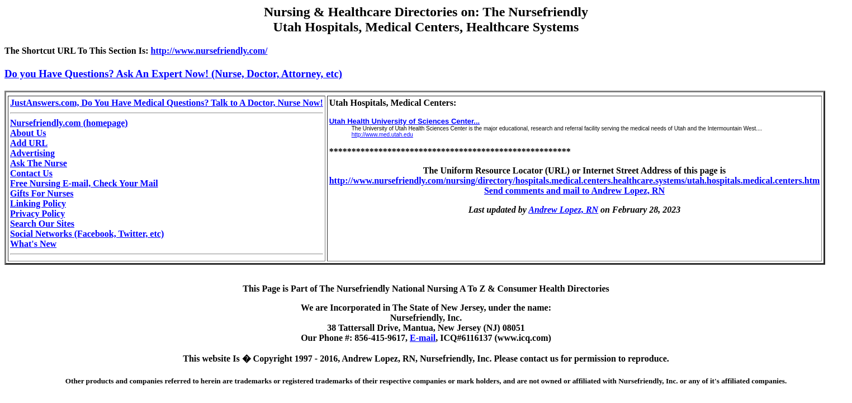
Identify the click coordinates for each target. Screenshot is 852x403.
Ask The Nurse (38, 163)
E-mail (423, 338)
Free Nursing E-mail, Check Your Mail (84, 183)
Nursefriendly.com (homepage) (69, 123)
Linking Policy (38, 203)
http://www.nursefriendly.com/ (209, 50)
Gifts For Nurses (41, 193)
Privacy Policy (37, 213)
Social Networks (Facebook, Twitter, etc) (87, 233)
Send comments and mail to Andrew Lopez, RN (574, 190)
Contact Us (31, 173)
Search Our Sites (42, 223)
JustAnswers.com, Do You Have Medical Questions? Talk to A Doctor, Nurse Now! (166, 102)
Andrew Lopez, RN (563, 209)
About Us (28, 133)
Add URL (29, 143)
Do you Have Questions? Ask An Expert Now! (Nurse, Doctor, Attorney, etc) (173, 73)
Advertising (32, 153)
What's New (33, 244)
